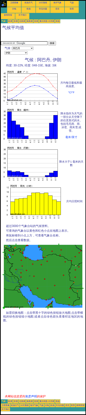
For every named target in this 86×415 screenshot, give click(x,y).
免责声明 (31, 396)
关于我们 (22, 15)
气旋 (72, 2)
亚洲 (36, 21)
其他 (58, 21)
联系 (72, 9)
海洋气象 (57, 2)
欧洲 (10, 21)
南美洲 (30, 21)
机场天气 (29, 2)
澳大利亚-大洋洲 (47, 21)
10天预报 (43, 2)
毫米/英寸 (71, 137)
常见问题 (43, 9)
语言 (57, 9)
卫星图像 (14, 2)
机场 (29, 9)
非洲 (16, 21)
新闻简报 (8, 15)
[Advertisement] (30, 36)
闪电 (14, 9)
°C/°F (71, 92)
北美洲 (22, 21)
